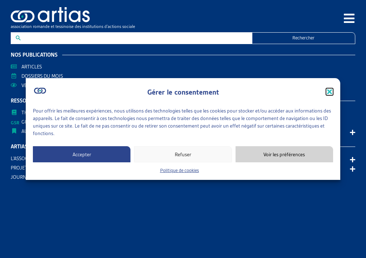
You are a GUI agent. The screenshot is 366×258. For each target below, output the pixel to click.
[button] (329, 91)
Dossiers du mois (42, 76)
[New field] (135, 38)
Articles (31, 67)
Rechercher (303, 37)
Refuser (183, 154)
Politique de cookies (179, 170)
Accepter (82, 154)
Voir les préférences (284, 154)
